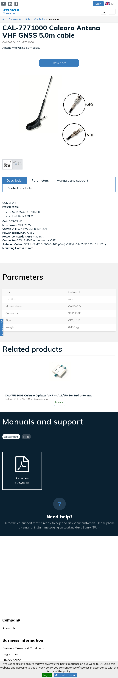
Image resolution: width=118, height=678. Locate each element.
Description (14, 180)
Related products (19, 188)
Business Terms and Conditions (23, 648)
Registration (10, 654)
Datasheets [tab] (11, 436)
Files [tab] (26, 436)
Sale (27, 19)
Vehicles (10, 13)
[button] (1, 327)
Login (98, 3)
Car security (14, 19)
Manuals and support (72, 180)
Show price (59, 63)
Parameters (40, 180)
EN (110, 3)
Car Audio (39, 19)
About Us (8, 628)
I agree (47, 675)
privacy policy (44, 667)
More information (65, 675)
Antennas (54, 19)
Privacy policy (11, 660)
